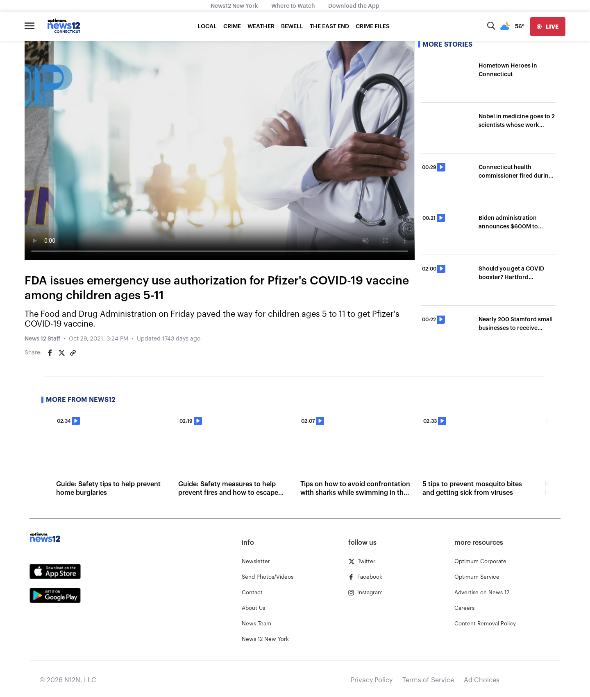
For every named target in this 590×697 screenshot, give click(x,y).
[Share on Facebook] (50, 353)
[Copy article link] (73, 353)
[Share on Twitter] (61, 353)
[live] (547, 26)
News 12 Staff (42, 339)
